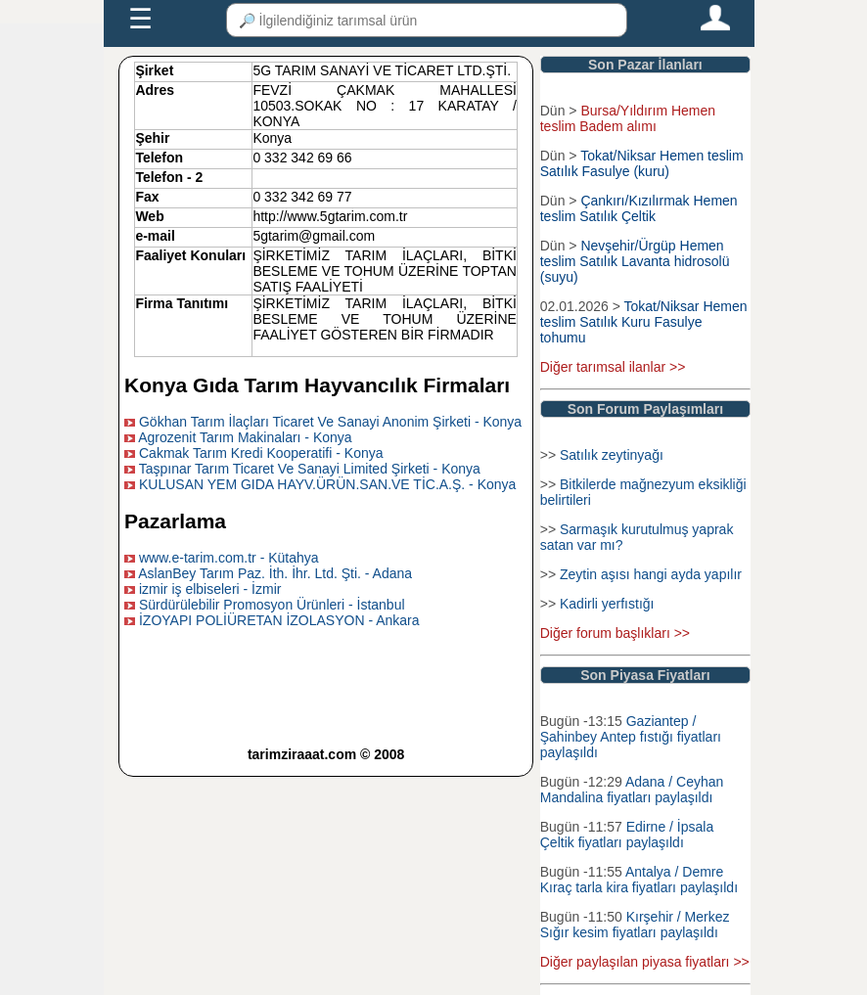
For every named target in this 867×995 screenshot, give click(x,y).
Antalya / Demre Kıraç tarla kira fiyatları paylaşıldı (639, 879)
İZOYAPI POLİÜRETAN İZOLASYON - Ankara (279, 620)
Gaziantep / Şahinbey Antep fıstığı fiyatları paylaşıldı (630, 736)
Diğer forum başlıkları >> (615, 633)
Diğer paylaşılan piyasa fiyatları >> (645, 962)
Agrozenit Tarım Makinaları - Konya (244, 437)
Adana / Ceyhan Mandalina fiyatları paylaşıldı (632, 789)
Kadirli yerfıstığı (607, 603)
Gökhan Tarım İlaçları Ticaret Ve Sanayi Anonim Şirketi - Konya (330, 422)
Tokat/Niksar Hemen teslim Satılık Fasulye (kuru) (642, 163)
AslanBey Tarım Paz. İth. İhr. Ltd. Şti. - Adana (275, 573)
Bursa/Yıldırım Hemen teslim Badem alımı (627, 118)
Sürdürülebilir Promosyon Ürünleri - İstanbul (272, 604)
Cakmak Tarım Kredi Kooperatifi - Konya (261, 453)
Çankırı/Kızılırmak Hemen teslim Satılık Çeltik (639, 208)
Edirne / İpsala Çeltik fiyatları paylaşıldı (626, 834)
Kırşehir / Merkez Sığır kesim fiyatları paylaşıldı (635, 924)
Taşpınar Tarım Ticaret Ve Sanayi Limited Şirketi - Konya (309, 468)
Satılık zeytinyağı (611, 455)
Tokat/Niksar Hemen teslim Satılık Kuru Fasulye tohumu (644, 321)
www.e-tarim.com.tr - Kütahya (229, 557)
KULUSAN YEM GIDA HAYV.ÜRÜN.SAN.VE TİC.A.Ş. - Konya (327, 484)
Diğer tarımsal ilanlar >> (613, 367)
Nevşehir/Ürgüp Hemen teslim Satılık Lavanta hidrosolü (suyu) (635, 261)
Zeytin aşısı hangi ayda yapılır (651, 574)
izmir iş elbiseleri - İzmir (210, 589)
